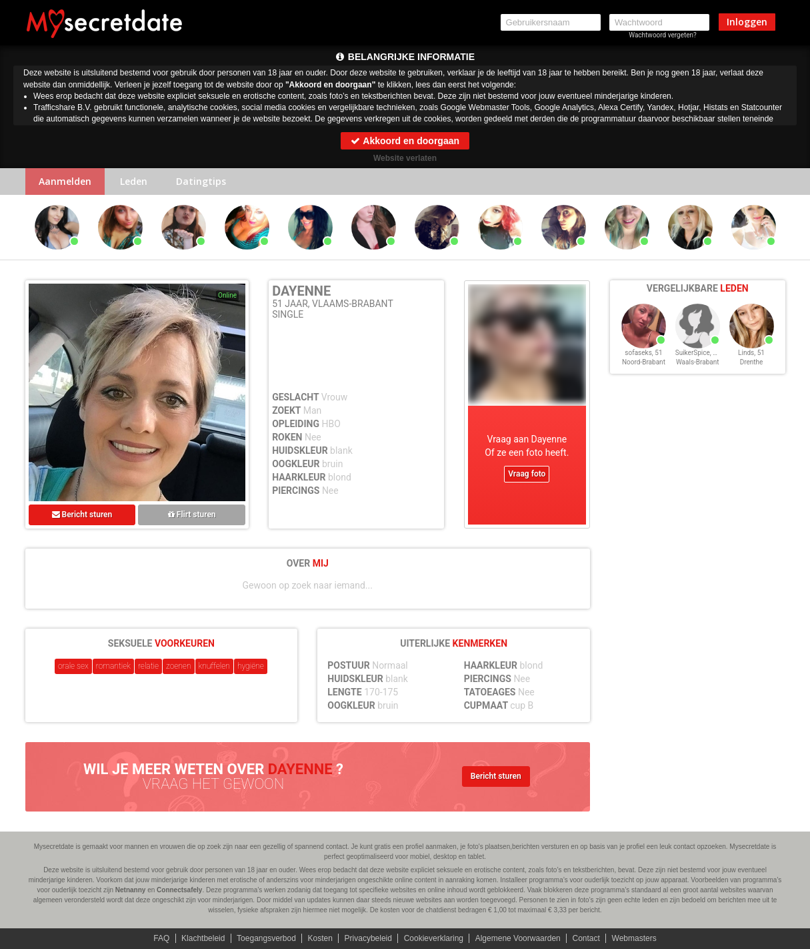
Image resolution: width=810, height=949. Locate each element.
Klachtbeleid (203, 938)
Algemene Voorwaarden (518, 938)
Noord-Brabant (643, 362)
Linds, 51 (751, 352)
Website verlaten (405, 158)
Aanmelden (65, 181)
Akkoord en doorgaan (405, 140)
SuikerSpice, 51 (698, 352)
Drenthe (751, 362)
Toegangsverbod (266, 938)
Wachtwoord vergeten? (663, 35)
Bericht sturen (82, 514)
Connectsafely (179, 890)
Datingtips (201, 181)
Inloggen (747, 21)
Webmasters (634, 938)
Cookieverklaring (433, 938)
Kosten (320, 938)
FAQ (161, 938)
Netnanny (130, 890)
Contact (585, 938)
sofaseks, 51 (643, 352)
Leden (133, 181)
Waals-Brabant (697, 362)
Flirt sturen (192, 514)
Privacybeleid (368, 938)
